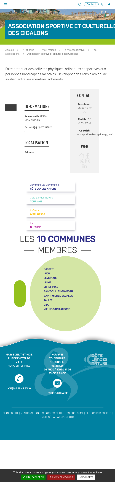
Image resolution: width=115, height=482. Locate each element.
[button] (5, 3)
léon (47, 273)
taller (48, 300)
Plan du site (10, 413)
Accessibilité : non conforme (65, 413)
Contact (91, 4)
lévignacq (50, 278)
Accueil (9, 50)
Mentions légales (32, 413)
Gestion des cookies (98, 413)
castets (49, 269)
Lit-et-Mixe (28, 50)
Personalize (86, 477)
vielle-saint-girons (57, 309)
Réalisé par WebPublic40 (57, 417)
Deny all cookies (61, 477)
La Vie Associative (74, 50)
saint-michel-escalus (58, 295)
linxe (47, 282)
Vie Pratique (49, 50)
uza (46, 304)
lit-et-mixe (51, 286)
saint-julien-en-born (58, 291)
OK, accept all (33, 477)
